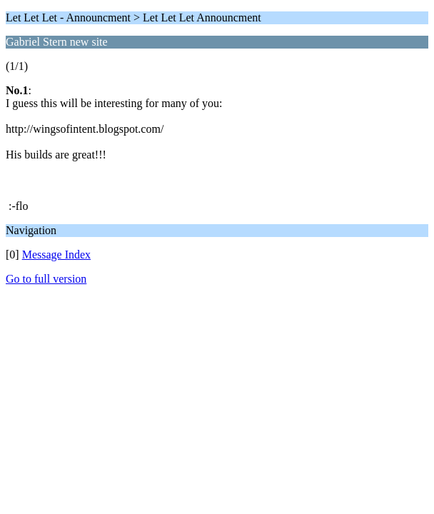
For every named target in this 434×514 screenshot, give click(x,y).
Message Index (56, 254)
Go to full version (46, 279)
